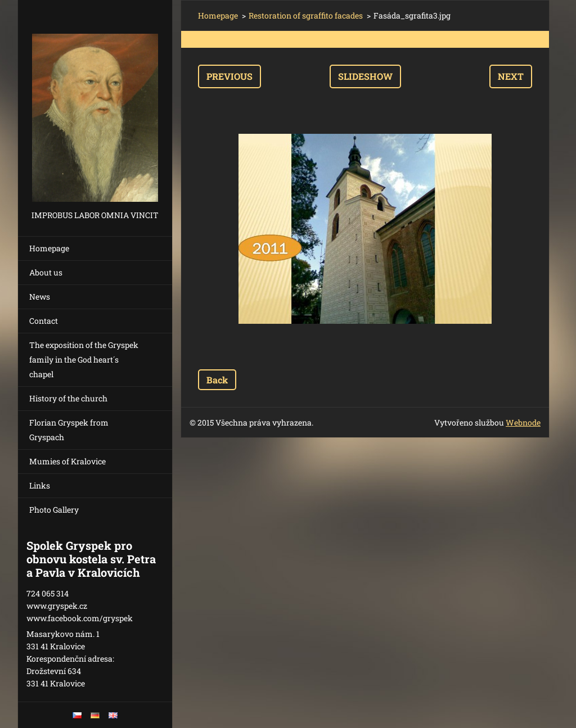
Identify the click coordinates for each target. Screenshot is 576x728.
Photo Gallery (54, 509)
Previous (229, 76)
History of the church (68, 398)
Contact (43, 320)
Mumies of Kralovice (67, 461)
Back (217, 380)
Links (39, 485)
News (39, 296)
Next (511, 76)
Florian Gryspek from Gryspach (69, 429)
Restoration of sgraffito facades (306, 15)
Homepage (49, 248)
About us (45, 272)
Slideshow (365, 76)
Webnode (523, 422)
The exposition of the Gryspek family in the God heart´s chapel (83, 359)
